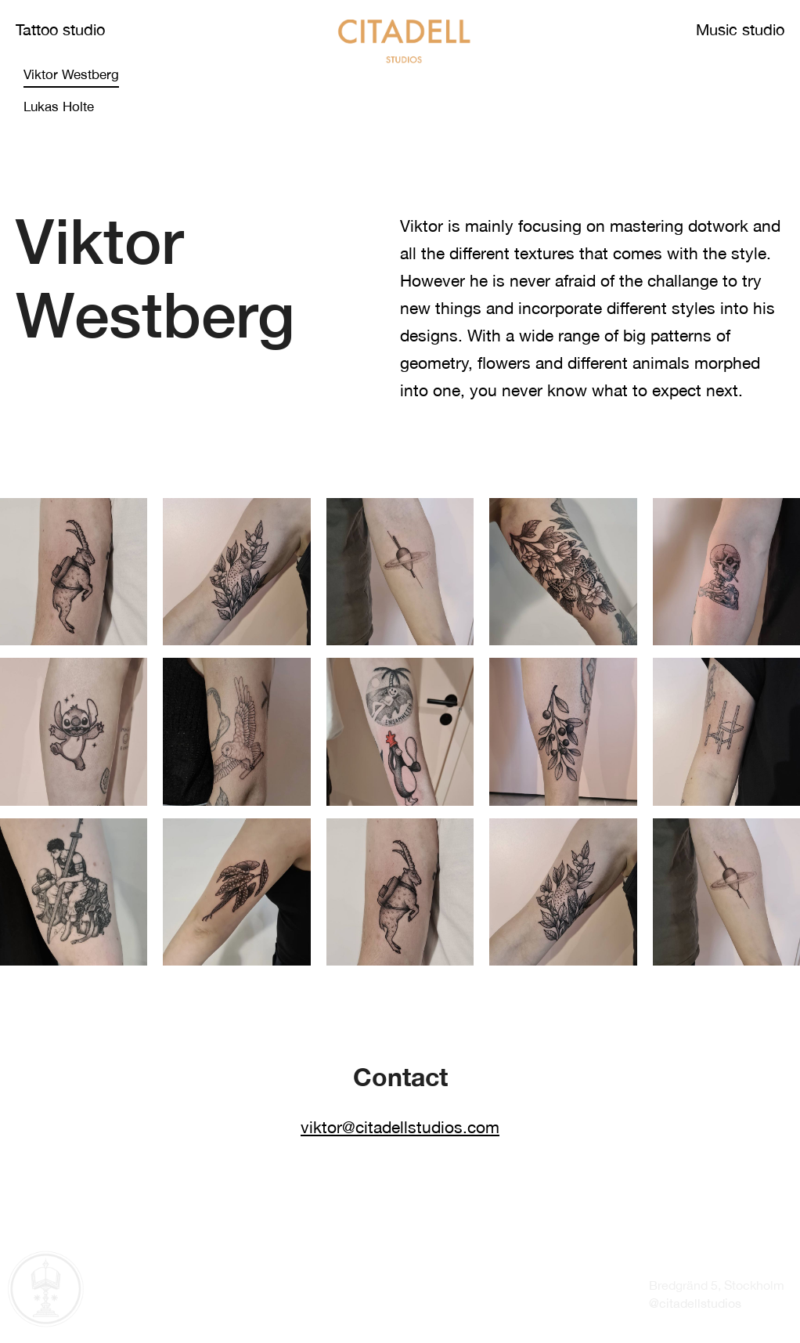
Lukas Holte (58, 106)
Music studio (740, 29)
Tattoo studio (60, 29)
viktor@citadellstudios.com (400, 1126)
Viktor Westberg (71, 74)
